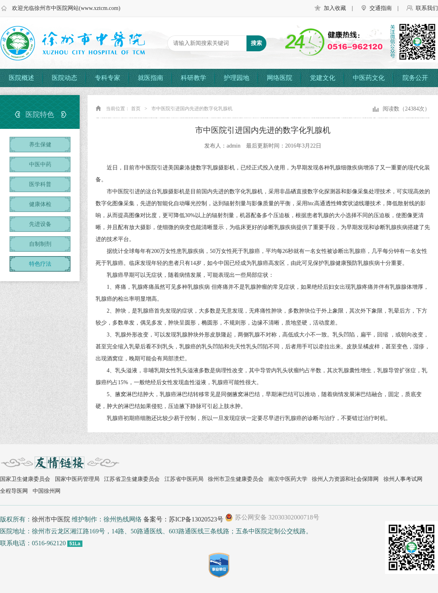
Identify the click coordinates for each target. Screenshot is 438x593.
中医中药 (40, 164)
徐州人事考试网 (402, 479)
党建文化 (322, 77)
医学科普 (40, 184)
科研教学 (193, 77)
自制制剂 (40, 244)
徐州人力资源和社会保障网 (345, 479)
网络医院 (279, 77)
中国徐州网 (47, 491)
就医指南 (150, 77)
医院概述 (21, 77)
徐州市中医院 (51, 519)
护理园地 (236, 77)
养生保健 (40, 145)
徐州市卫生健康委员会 (236, 479)
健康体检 (40, 204)
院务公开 (415, 77)
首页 (136, 108)
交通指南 (381, 8)
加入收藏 (335, 8)
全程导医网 (14, 491)
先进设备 (40, 224)
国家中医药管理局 (77, 479)
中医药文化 (369, 77)
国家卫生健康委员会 (25, 479)
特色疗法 (40, 264)
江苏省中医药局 (183, 479)
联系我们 (427, 8)
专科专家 (107, 77)
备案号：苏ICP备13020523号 (183, 519)
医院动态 (64, 77)
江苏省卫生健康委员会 (132, 479)
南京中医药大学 (287, 479)
